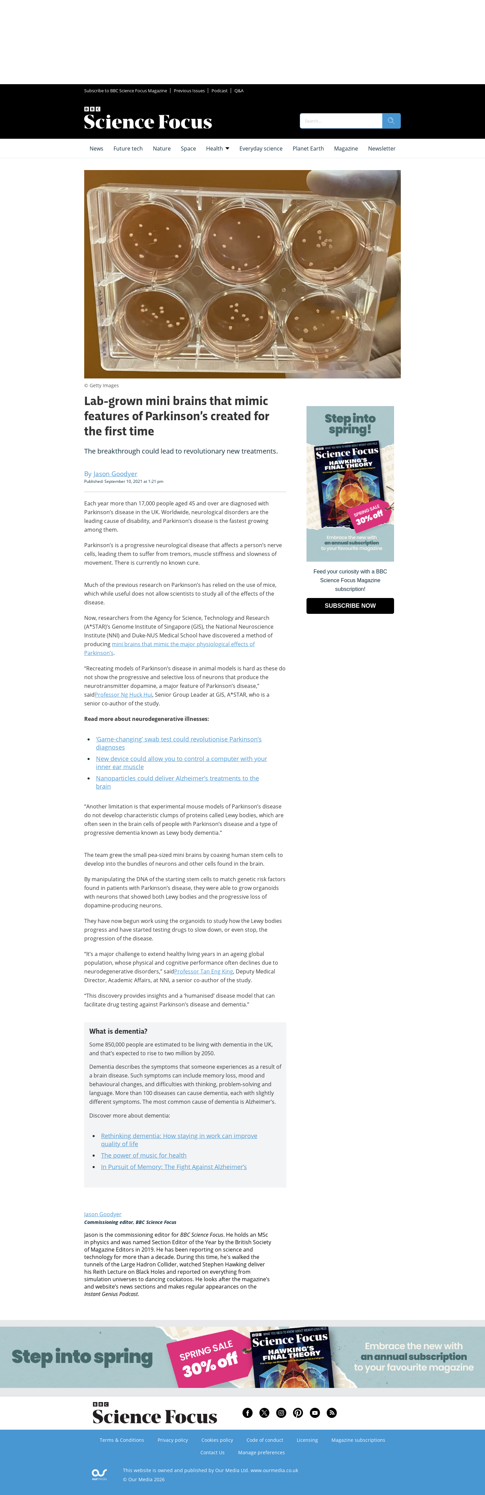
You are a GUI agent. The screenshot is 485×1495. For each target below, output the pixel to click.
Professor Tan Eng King (203, 971)
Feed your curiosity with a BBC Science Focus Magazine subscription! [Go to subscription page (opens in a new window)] (350, 580)
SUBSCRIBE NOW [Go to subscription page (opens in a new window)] (350, 605)
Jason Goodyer (103, 1214)
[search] (391, 121)
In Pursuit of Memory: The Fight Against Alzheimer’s (174, 1167)
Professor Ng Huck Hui (123, 694)
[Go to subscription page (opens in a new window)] (350, 560)
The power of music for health (144, 1155)
